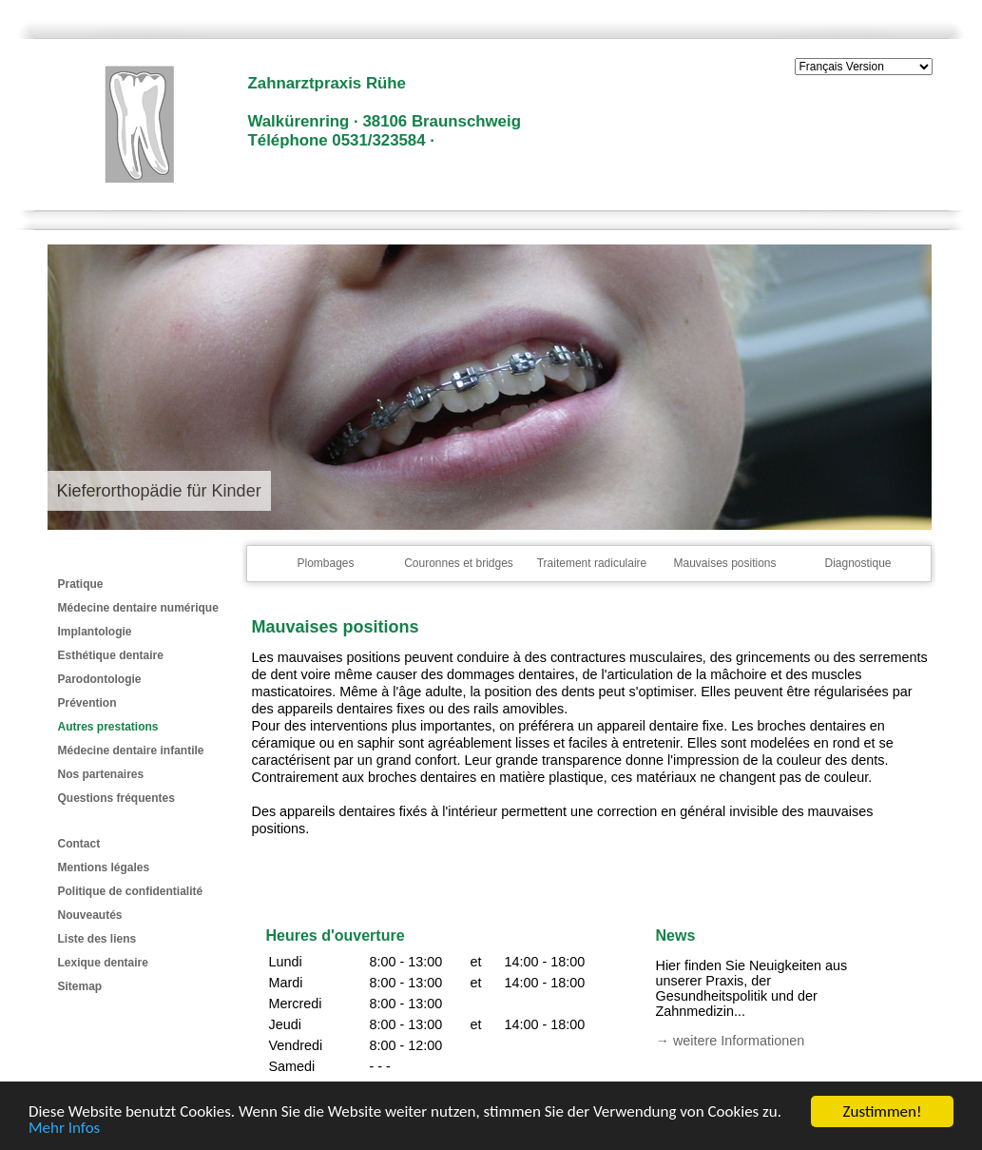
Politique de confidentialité (130, 891)
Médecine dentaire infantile (131, 750)
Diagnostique (857, 563)
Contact (79, 843)
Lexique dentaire (103, 962)
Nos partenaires (101, 774)
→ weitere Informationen (730, 1040)
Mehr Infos (64, 1129)
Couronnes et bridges (458, 563)
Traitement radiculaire (592, 563)
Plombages (325, 563)
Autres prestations (108, 726)
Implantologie (95, 631)
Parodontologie (100, 679)
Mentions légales (104, 867)
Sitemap (80, 986)
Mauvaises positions (724, 563)
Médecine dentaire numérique (138, 607)
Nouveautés (90, 915)
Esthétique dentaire (111, 655)
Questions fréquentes (116, 798)
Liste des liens (97, 938)
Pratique (81, 584)
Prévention (87, 703)
